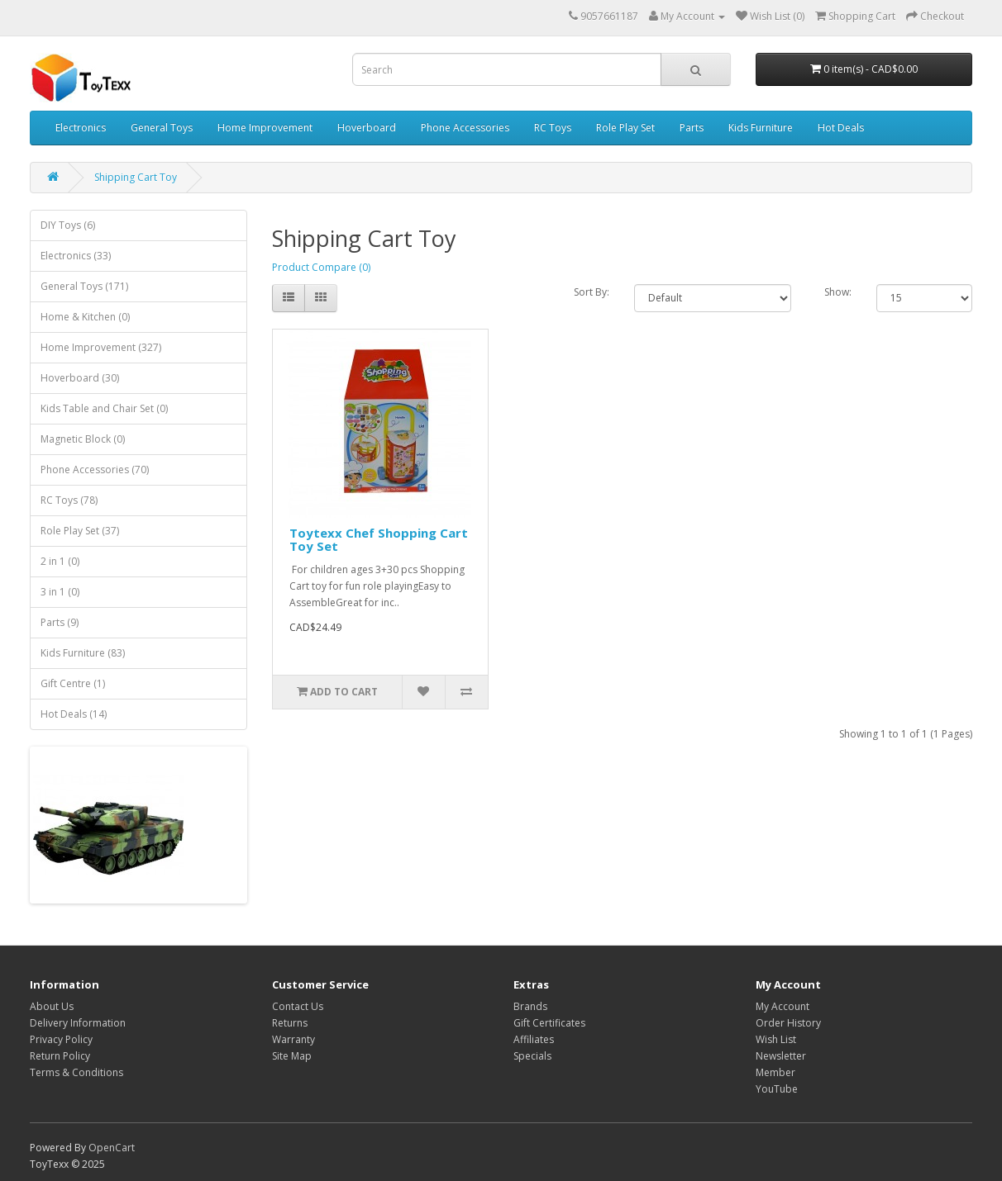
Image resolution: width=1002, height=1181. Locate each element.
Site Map (292, 1056)
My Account (782, 1006)
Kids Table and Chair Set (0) (104, 408)
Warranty (293, 1039)
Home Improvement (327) (101, 347)
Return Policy (60, 1056)
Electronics (80, 128)
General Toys (162, 128)
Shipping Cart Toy (135, 177)
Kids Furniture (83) (83, 653)
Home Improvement (265, 128)
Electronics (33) (76, 256)
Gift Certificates (549, 1023)
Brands (530, 1006)
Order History (788, 1023)
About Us (52, 1006)
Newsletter (781, 1056)
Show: (838, 292)
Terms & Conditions (76, 1072)
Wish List (776, 1039)
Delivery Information (78, 1023)
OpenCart (111, 1148)
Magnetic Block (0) (83, 439)
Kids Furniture (760, 128)
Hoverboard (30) (80, 378)
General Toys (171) (84, 286)
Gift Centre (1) (73, 683)
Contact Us (297, 1006)
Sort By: (591, 292)
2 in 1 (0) (60, 561)
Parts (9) (60, 622)
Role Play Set (625, 128)
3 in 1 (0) (60, 592)
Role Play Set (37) (80, 531)
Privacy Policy (61, 1039)
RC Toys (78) (69, 500)
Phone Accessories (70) (95, 469)
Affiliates (533, 1039)
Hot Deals (841, 128)
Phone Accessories (465, 128)
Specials (532, 1056)
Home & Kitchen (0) (85, 317)
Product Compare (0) (321, 267)
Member (775, 1072)
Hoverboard (366, 128)
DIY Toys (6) (68, 225)
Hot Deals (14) (74, 714)
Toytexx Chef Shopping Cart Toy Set (378, 539)
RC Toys (552, 128)
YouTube (777, 1089)
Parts (692, 128)
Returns (290, 1023)
